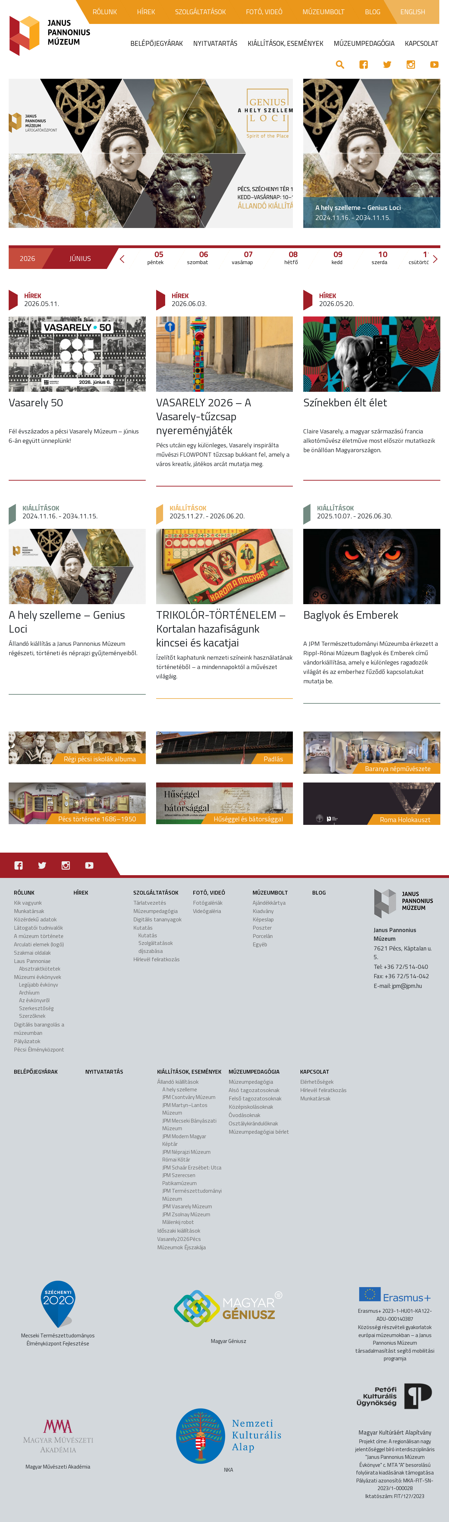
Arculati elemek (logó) (39, 944)
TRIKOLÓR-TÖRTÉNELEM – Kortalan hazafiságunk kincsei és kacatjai (221, 628)
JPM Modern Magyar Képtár (184, 1140)
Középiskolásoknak (251, 1106)
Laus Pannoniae (32, 961)
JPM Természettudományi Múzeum (192, 1195)
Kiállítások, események (189, 1071)
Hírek (32, 295)
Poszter (262, 927)
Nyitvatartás (104, 1071)
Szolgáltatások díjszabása (155, 947)
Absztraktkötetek (39, 969)
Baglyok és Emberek (350, 614)
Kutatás (143, 927)
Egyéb (260, 944)
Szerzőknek (32, 1016)
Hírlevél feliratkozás (156, 959)
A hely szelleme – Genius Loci (358, 207)
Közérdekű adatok (35, 919)
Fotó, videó (209, 892)
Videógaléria (207, 911)
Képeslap (263, 919)
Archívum (29, 993)
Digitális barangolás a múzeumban (39, 1028)
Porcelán (263, 936)
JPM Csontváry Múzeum (188, 1097)
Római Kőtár (176, 1160)
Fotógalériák (207, 902)
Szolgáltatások (155, 892)
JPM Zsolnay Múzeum (186, 1214)
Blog (319, 892)
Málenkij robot (178, 1222)
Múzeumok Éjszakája (181, 1247)
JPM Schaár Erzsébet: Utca (191, 1168)
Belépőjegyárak (36, 1071)
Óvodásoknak (244, 1115)
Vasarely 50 (36, 402)
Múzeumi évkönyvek (37, 977)
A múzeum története (38, 936)
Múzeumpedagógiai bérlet (259, 1131)
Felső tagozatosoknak (255, 1098)
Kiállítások (41, 508)
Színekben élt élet (345, 402)
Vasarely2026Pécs (179, 1239)
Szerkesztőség (36, 1008)
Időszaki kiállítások (178, 1230)
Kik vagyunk (28, 902)
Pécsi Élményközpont (39, 1049)
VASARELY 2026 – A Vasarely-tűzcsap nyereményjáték (203, 416)
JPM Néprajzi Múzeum (186, 1152)
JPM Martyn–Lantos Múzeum (184, 1109)
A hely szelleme (179, 1089)
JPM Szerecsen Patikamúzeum (179, 1179)
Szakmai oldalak (32, 952)
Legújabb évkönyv (38, 985)
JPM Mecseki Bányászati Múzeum (189, 1125)
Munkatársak (29, 911)
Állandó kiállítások (177, 1081)
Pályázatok (27, 1041)
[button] (313, 153)
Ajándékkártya (269, 902)
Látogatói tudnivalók (38, 927)
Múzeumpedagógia (155, 911)
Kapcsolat (314, 1071)
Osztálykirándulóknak (253, 1123)
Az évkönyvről (34, 1000)
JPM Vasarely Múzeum (187, 1206)
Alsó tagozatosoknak (254, 1090)
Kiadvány (263, 911)
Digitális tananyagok (157, 919)
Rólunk (24, 892)
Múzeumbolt (270, 892)
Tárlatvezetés (149, 902)
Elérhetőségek (316, 1081)
